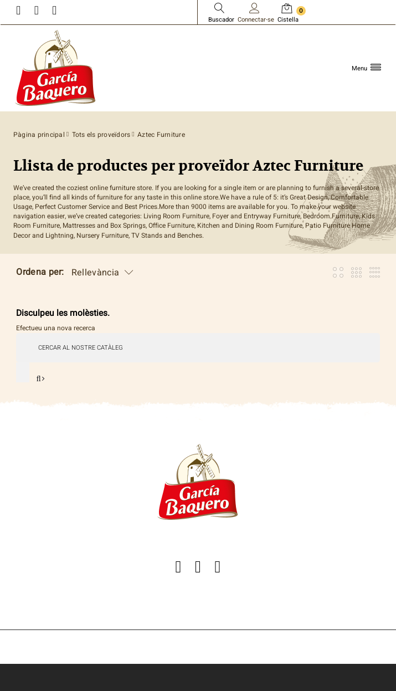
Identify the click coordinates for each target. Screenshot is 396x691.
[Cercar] (197, 347)
